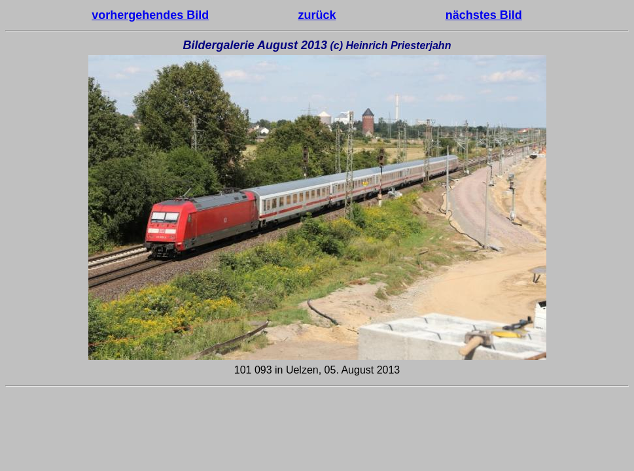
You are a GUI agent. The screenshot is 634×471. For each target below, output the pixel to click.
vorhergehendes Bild (150, 15)
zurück (317, 15)
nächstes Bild (484, 15)
